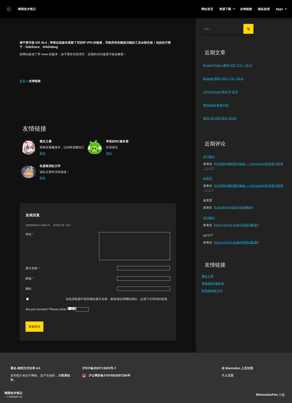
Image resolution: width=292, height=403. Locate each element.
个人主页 (228, 375)
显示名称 (33, 268)
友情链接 (246, 9)
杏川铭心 (209, 156)
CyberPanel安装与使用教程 (233, 207)
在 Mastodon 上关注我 (237, 368)
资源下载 (225, 9)
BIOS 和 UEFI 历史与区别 (220, 118)
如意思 (207, 178)
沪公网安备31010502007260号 (109, 375)
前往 (43, 153)
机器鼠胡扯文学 (212, 291)
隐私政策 (264, 9)
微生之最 (208, 276)
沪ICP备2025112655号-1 (99, 368)
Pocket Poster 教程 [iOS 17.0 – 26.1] (227, 65)
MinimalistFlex (267, 395)
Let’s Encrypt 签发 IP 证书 (220, 92)
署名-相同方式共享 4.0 (25, 368)
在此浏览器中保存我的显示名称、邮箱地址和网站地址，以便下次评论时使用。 (118, 299)
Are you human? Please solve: (57, 309)
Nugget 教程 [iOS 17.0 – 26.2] (223, 78)
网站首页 (207, 9)
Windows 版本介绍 (216, 105)
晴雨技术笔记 (27, 9)
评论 (30, 234)
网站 (28, 289)
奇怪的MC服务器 (213, 283)
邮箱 (30, 278)
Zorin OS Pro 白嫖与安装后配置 (236, 225)
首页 (23, 81)
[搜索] (248, 29)
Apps (279, 9)
